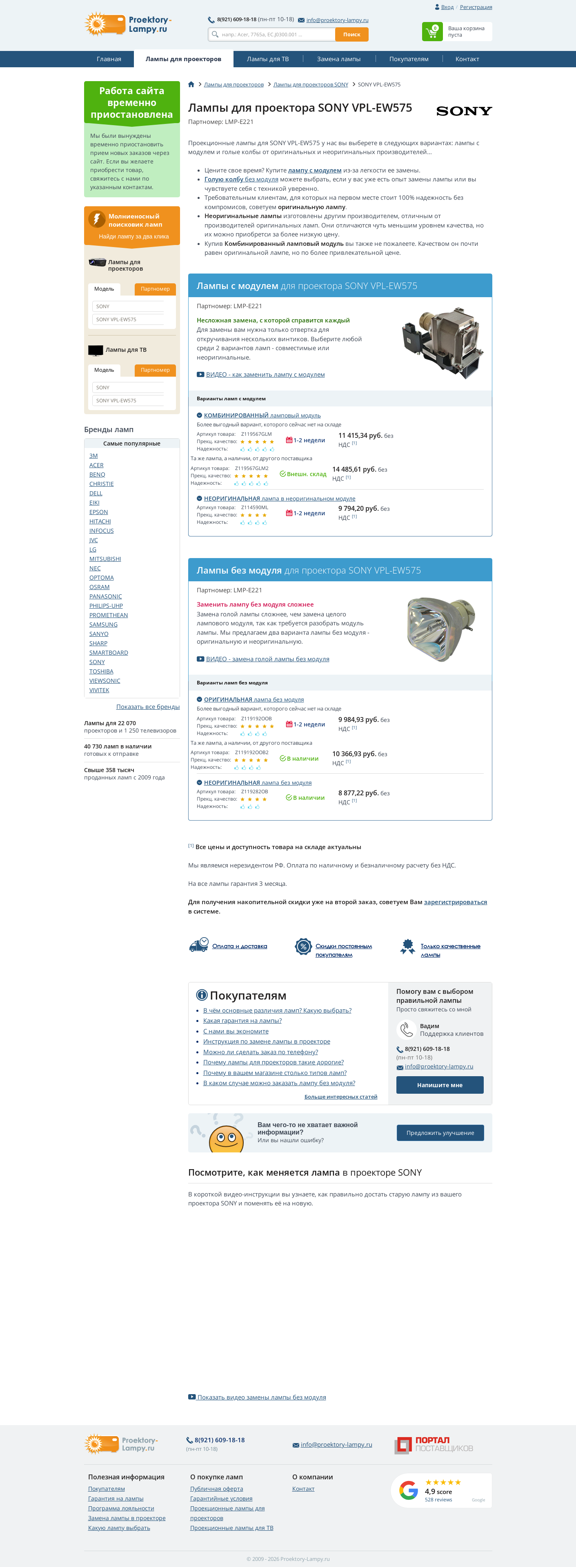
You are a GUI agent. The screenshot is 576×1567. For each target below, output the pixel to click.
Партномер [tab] (155, 288)
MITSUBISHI (105, 559)
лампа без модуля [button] (250, 699)
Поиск (351, 34)
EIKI (94, 502)
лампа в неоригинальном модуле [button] (276, 498)
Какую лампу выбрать (119, 1528)
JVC (93, 540)
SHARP (98, 643)
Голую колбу (224, 179)
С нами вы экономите (236, 1031)
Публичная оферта (216, 1488)
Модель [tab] (104, 288)
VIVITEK (99, 690)
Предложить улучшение (440, 1133)
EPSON (98, 512)
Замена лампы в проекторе (127, 1518)
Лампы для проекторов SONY (311, 84)
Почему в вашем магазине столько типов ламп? (275, 1072)
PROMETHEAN (108, 615)
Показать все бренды (148, 706)
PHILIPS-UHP (106, 605)
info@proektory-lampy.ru (333, 20)
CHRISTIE (101, 484)
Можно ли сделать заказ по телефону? (260, 1052)
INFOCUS (101, 530)
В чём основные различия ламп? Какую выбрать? (277, 1010)
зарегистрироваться (455, 902)
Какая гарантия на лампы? (242, 1020)
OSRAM (99, 587)
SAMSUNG (103, 624)
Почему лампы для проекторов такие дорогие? (273, 1062)
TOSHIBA (101, 671)
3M (93, 455)
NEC (95, 568)
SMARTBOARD (108, 652)
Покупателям (106, 1488)
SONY (97, 662)
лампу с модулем (315, 170)
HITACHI (100, 521)
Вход (447, 7)
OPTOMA (101, 577)
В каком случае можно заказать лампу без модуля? (279, 1083)
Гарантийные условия (221, 1498)
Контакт (303, 1488)
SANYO (99, 634)
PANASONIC (105, 596)
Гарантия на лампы (116, 1498)
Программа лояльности (121, 1508)
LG (92, 549)
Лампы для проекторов (234, 84)
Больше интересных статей (341, 1096)
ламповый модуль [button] (259, 415)
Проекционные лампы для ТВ (232, 1528)
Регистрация (476, 7)
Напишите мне (440, 1085)
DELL (95, 493)
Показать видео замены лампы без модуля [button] (257, 1397)
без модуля (260, 179)
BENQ (97, 474)
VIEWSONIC (104, 680)
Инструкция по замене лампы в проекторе (266, 1041)
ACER (96, 465)
